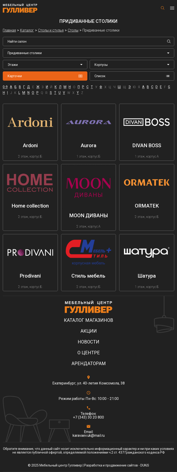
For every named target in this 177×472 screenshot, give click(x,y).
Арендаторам (88, 363)
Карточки (45, 76)
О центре (88, 352)
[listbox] (45, 64)
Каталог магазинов (88, 320)
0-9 (5, 87)
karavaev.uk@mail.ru (89, 435)
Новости (88, 342)
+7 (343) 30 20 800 (88, 417)
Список (131, 76)
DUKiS (144, 465)
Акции (88, 331)
